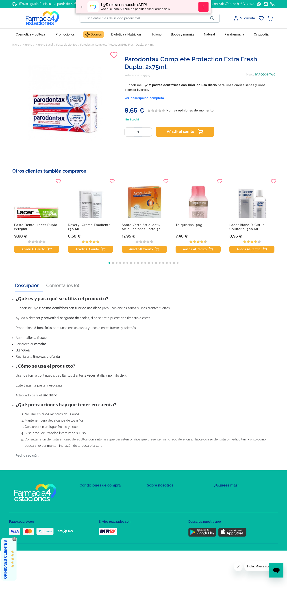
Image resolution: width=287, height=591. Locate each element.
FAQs (150, 500)
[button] (109, 263)
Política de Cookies (92, 507)
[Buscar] (142, 18)
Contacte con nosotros (162, 507)
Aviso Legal (88, 513)
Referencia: (132, 75)
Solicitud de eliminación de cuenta (170, 513)
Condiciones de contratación (99, 494)
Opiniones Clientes (5, 559)
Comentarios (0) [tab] (62, 285)
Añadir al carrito (185, 131)
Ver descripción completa (144, 98)
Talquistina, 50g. (189, 225)
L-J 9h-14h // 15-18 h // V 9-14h (231, 4)
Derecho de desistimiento (97, 533)
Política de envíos (91, 527)
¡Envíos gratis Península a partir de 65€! (48, 4)
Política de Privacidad (94, 500)
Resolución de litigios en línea (100, 540)
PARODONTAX (265, 74)
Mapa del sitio (156, 494)
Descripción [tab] (27, 285)
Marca (250, 74)
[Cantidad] (138, 132)
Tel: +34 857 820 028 (160, 520)
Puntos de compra (92, 520)
